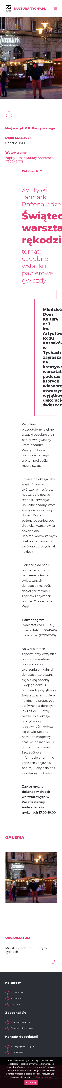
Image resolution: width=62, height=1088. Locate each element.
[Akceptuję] (58, 1072)
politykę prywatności (43, 1077)
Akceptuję (31, 1082)
